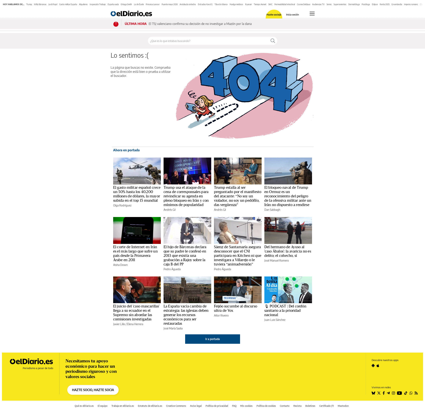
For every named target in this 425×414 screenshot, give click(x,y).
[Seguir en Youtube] (399, 393)
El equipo (102, 405)
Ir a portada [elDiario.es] (212, 339)
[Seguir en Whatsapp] (411, 393)
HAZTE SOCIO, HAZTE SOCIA (93, 390)
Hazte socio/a (274, 15)
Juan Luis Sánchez (274, 319)
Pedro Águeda (172, 269)
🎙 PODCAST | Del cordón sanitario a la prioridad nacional (285, 310)
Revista (297, 405)
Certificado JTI (326, 405)
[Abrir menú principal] (312, 13)
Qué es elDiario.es (84, 405)
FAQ (234, 405)
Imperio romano (411, 4)
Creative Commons (176, 405)
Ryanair (248, 4)
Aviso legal (196, 405)
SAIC (270, 4)
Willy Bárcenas (40, 4)
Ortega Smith (126, 4)
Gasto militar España (68, 4)
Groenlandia (396, 4)
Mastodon (343, 405)
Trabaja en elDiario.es (122, 405)
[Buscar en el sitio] (208, 41)
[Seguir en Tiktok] (406, 393)
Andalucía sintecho (188, 4)
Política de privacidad (217, 405)
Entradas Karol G (205, 4)
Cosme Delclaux (303, 4)
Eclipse (375, 4)
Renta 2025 (385, 4)
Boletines (310, 405)
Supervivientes (340, 4)
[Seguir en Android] (373, 365)
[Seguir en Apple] (378, 365)
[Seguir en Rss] (416, 393)
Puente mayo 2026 (170, 4)
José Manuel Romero (276, 260)
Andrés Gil (170, 209)
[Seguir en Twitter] (379, 393)
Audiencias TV (318, 4)
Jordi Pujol (52, 4)
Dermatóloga (354, 4)
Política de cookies (266, 405)
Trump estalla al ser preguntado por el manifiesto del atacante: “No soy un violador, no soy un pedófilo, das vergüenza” (237, 196)
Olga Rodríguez (122, 205)
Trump (29, 4)
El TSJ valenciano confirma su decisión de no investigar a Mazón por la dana (200, 24)
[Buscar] (272, 41)
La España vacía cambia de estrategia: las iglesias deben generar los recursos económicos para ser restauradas (186, 315)
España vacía (113, 4)
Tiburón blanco (221, 4)
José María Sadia (173, 328)
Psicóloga (366, 4)
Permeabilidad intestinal (284, 4)
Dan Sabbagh (272, 209)
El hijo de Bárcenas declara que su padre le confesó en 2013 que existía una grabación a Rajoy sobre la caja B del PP (185, 255)
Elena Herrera (135, 324)
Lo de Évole (139, 4)
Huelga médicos (236, 4)
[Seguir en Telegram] (388, 393)
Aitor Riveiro (221, 315)
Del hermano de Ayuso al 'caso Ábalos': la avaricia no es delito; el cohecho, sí (287, 251)
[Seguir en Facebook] (384, 393)
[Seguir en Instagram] (393, 393)
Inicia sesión (292, 15)
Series (329, 4)
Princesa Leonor (153, 4)
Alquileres (83, 4)
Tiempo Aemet (260, 4)
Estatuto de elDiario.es (150, 405)
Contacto (284, 405)
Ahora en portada (126, 150)
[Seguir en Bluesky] (373, 393)
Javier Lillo (119, 324)
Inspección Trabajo (98, 4)
